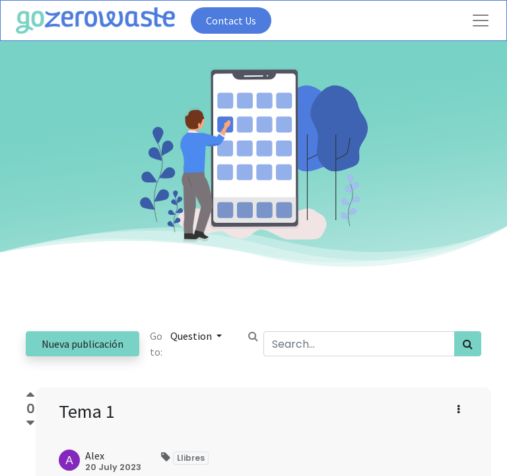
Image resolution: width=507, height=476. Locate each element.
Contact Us (231, 20)
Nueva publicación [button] (82, 343)
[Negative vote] (30, 423)
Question (192, 335)
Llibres (191, 457)
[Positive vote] (30, 396)
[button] (458, 409)
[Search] (467, 343)
